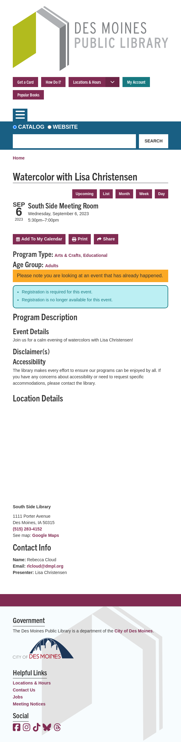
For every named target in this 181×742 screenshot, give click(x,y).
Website (65, 127)
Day (161, 194)
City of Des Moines (134, 630)
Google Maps (45, 535)
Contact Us (24, 690)
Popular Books (28, 94)
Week (144, 194)
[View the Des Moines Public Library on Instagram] (26, 728)
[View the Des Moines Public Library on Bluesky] (47, 728)
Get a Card (25, 82)
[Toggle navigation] (20, 115)
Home (19, 158)
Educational (95, 255)
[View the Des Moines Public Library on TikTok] (37, 728)
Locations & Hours (87, 82)
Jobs (18, 697)
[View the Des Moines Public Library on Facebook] (16, 728)
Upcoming (85, 194)
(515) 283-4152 (27, 529)
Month (124, 194)
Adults (52, 265)
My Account (136, 82)
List (106, 194)
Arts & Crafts (68, 255)
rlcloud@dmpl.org (45, 566)
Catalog (31, 127)
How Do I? (53, 82)
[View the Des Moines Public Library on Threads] (57, 728)
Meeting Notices (29, 704)
